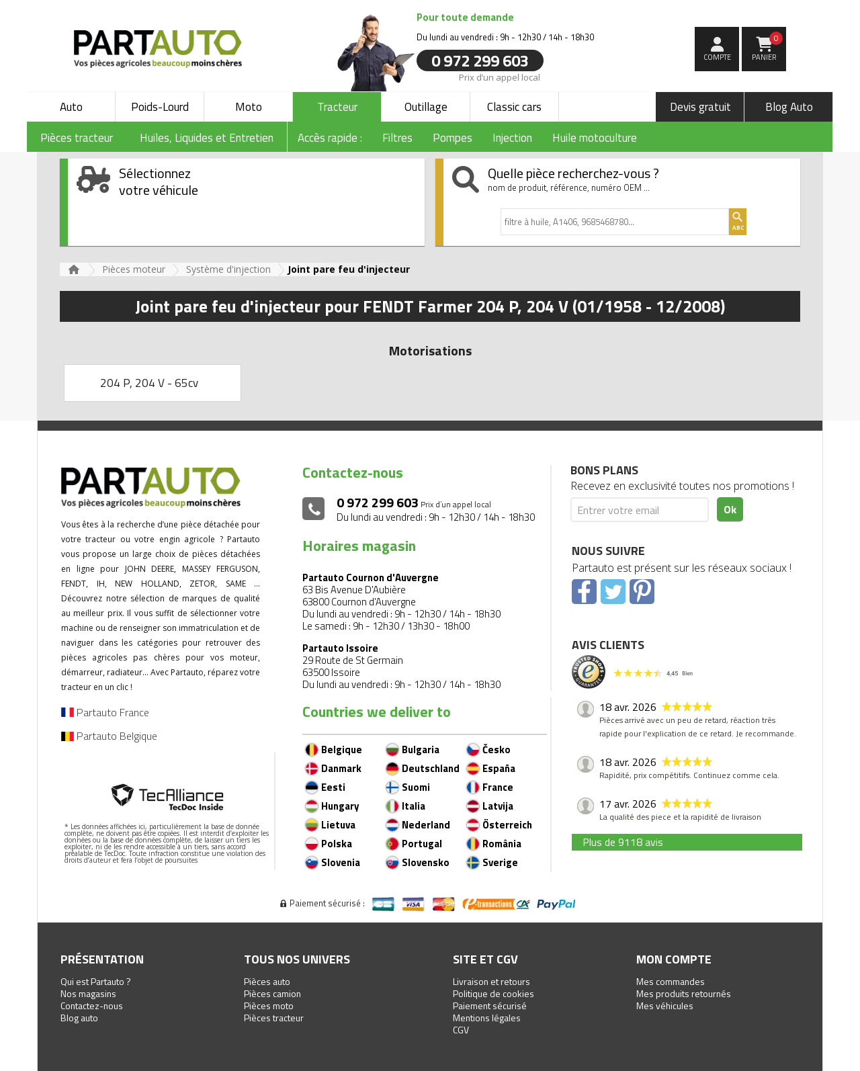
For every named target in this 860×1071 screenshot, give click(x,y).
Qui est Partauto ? (95, 981)
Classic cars (514, 107)
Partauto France (105, 712)
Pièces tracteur (274, 1018)
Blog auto (79, 1018)
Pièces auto (267, 981)
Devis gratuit (700, 107)
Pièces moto (269, 1005)
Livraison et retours (491, 981)
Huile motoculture (594, 138)
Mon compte (674, 959)
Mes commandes (670, 981)
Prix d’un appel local (499, 76)
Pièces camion (272, 993)
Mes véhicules (664, 1005)
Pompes (452, 138)
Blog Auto (789, 107)
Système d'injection (228, 269)
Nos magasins (88, 993)
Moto (248, 107)
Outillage (425, 107)
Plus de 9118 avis (623, 842)
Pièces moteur (133, 269)
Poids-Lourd (160, 107)
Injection (512, 138)
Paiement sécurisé (490, 1005)
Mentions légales (487, 1018)
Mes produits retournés (683, 993)
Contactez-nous (91, 1005)
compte (717, 57)
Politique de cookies (493, 993)
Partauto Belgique (109, 736)
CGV (461, 1030)
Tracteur (337, 107)
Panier (767, 47)
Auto (71, 107)
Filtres (397, 138)
